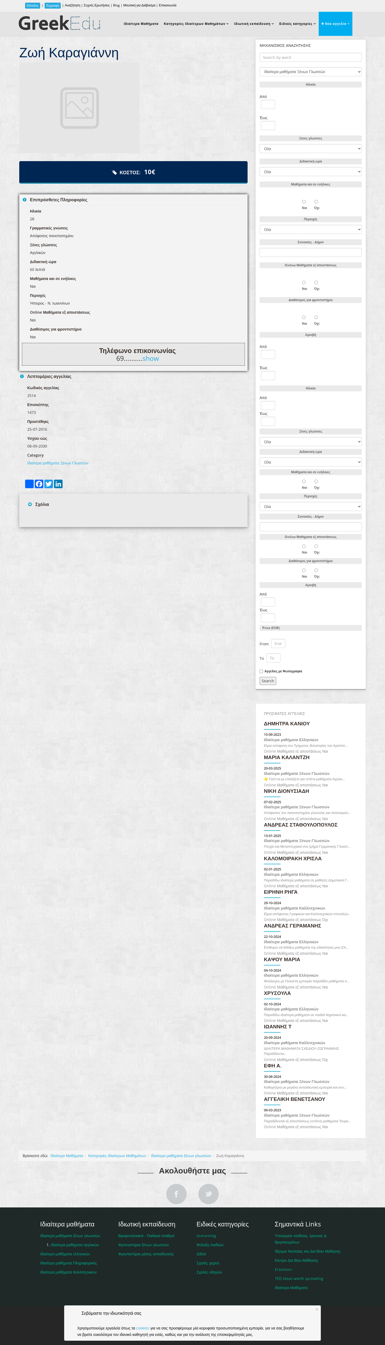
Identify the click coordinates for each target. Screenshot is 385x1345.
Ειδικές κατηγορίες (296, 23)
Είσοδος (32, 5)
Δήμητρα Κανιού (287, 724)
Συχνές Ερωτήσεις (97, 5)
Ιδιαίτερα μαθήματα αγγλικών (75, 1244)
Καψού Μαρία (282, 960)
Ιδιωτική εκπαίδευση (252, 23)
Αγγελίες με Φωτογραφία (283, 671)
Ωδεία (201, 1253)
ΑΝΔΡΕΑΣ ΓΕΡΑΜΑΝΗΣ (292, 926)
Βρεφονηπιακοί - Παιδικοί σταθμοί (146, 1235)
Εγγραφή (52, 5)
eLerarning (206, 1235)
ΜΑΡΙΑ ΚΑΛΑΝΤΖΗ (287, 758)
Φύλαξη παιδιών (210, 1244)
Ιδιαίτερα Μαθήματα (141, 23)
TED (299, 1278)
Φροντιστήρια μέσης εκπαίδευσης (146, 1253)
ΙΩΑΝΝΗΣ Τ (277, 1027)
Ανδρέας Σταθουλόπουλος (301, 825)
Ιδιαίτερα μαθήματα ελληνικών (65, 1253)
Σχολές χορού (208, 1263)
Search (268, 680)
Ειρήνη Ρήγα (281, 892)
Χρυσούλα (277, 993)
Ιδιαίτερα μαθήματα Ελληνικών (291, 739)
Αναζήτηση (72, 5)
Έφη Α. (273, 1066)
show (151, 358)
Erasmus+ (283, 1269)
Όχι (316, 208)
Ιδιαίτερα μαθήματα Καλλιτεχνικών (294, 908)
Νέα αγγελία (333, 23)
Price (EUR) (271, 628)
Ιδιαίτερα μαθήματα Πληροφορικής (68, 1263)
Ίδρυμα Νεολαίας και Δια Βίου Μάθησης (308, 1251)
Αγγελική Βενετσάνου (294, 1099)
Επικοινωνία (167, 5)
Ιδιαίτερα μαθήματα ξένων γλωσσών (181, 1155)
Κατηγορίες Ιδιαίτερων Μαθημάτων (194, 23)
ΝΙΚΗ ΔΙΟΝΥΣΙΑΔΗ (286, 791)
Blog (116, 5)
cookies (142, 1328)
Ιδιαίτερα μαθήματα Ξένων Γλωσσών (57, 462)
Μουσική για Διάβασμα (139, 5)
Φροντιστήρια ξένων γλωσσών (143, 1244)
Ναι (304, 208)
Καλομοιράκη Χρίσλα (293, 859)
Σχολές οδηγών (209, 1272)
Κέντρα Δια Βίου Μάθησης (296, 1260)
